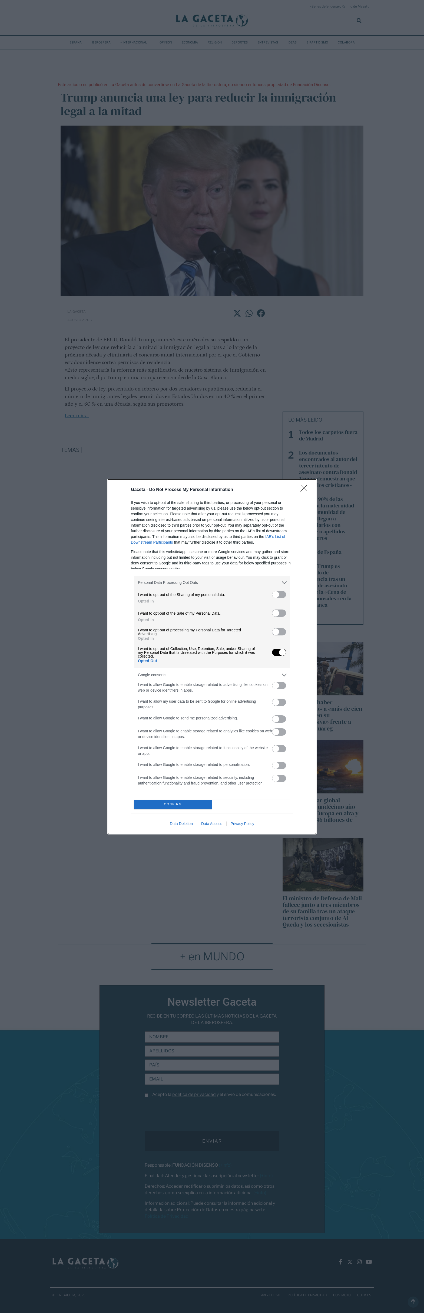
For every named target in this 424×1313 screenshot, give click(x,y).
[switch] (279, 594)
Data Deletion (181, 824)
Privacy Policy (242, 824)
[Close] (305, 490)
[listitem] (212, 582)
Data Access (211, 824)
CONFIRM (173, 804)
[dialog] (212, 656)
